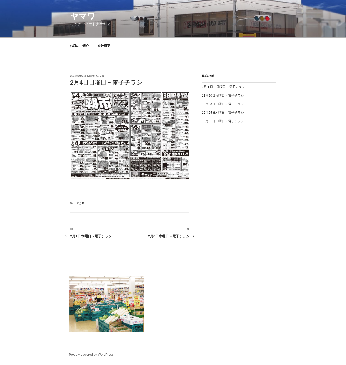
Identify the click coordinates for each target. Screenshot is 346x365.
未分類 (80, 203)
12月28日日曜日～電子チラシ (223, 104)
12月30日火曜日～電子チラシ (223, 95)
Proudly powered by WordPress (91, 354)
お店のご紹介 (79, 46)
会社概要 (104, 46)
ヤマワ (82, 16)
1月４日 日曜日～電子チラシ (223, 87)
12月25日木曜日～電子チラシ (223, 112)
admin (100, 76)
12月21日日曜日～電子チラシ (223, 121)
